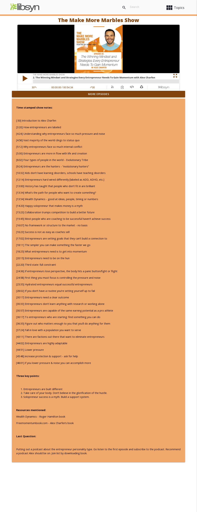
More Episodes (98, 94)
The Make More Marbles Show (98, 19)
